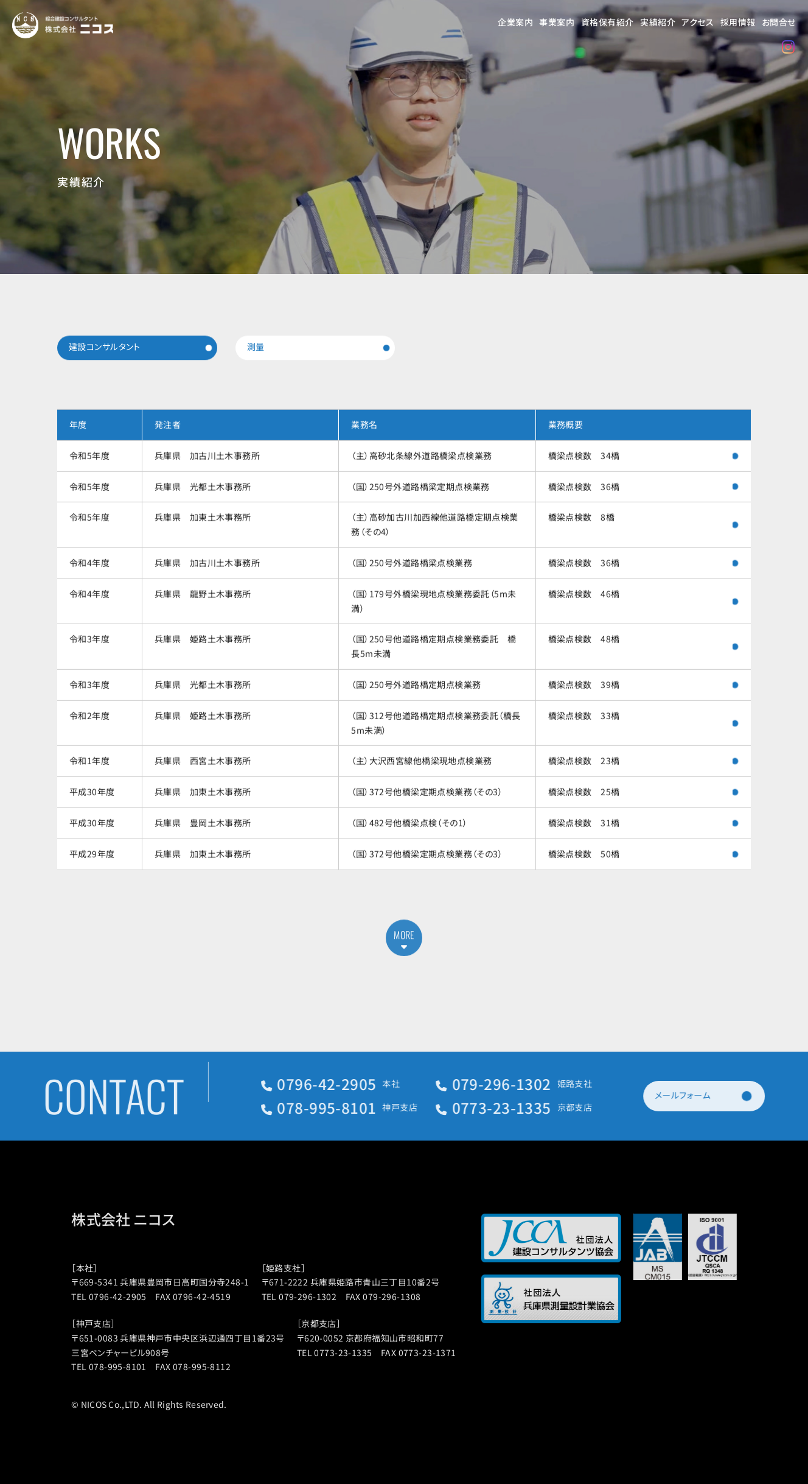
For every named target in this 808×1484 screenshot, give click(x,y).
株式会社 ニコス (138, 1219)
